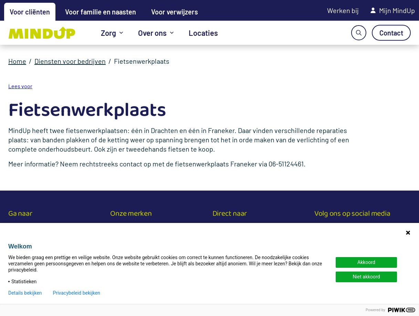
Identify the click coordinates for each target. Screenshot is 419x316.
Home (17, 61)
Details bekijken (25, 293)
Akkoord (366, 262)
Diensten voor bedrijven (70, 61)
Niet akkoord (366, 276)
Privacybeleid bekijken (76, 293)
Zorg (108, 32)
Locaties (203, 32)
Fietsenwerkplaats (141, 61)
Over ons (152, 32)
